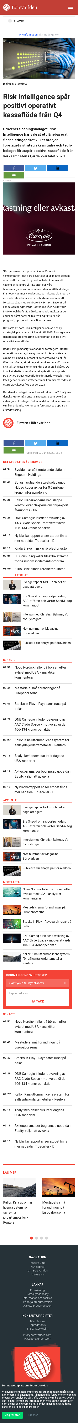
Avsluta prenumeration (37, 1305)
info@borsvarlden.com (37, 1334)
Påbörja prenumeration (37, 1301)
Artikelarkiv (37, 1274)
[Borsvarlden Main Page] (20, 7)
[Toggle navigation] (70, 7)
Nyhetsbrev (37, 1266)
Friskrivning (37, 1290)
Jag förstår (12, 1415)
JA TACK (37, 1001)
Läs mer (33, 1415)
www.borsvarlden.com (37, 1338)
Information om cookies (37, 1297)
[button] (31, 1238)
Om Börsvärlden (37, 1270)
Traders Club (38, 1262)
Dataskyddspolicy (37, 1294)
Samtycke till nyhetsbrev (26, 983)
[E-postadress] (37, 993)
